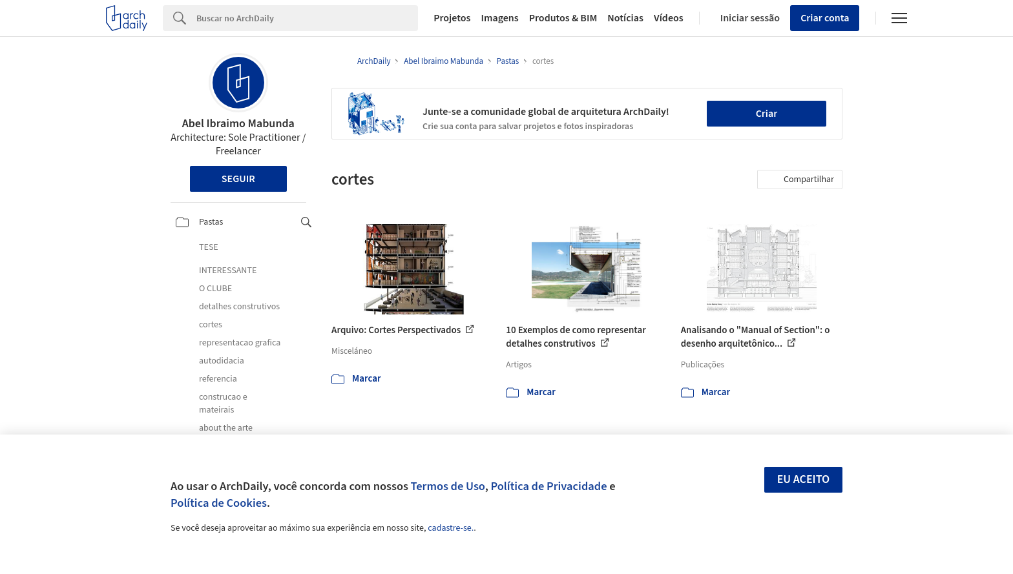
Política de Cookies (219, 503)
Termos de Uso (448, 486)
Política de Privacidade (548, 486)
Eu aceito (803, 479)
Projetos (451, 18)
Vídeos (669, 18)
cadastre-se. (451, 528)
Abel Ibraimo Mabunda (238, 124)
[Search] (307, 18)
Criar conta (824, 18)
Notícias (625, 18)
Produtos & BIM (563, 18)
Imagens (499, 18)
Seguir (238, 179)
